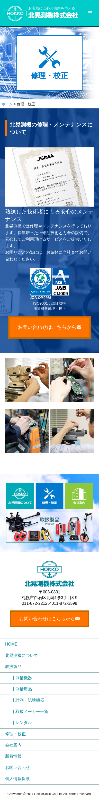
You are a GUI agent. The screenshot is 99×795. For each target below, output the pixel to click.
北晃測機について (21, 655)
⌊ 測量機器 (22, 678)
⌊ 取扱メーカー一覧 (30, 711)
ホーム (7, 104)
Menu (91, 9)
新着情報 (13, 756)
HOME (11, 644)
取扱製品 (13, 666)
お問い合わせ (17, 767)
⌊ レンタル (22, 722)
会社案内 (13, 745)
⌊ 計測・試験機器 (28, 700)
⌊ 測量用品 (22, 689)
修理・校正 (15, 734)
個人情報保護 (17, 778)
